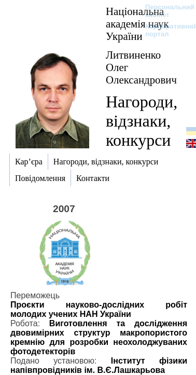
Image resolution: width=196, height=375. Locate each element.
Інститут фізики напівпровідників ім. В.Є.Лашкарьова (98, 365)
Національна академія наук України (137, 23)
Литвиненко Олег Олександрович (141, 67)
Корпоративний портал (164, 30)
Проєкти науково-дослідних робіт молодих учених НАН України (98, 309)
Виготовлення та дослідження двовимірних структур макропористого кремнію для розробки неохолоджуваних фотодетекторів (98, 337)
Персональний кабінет (164, 11)
